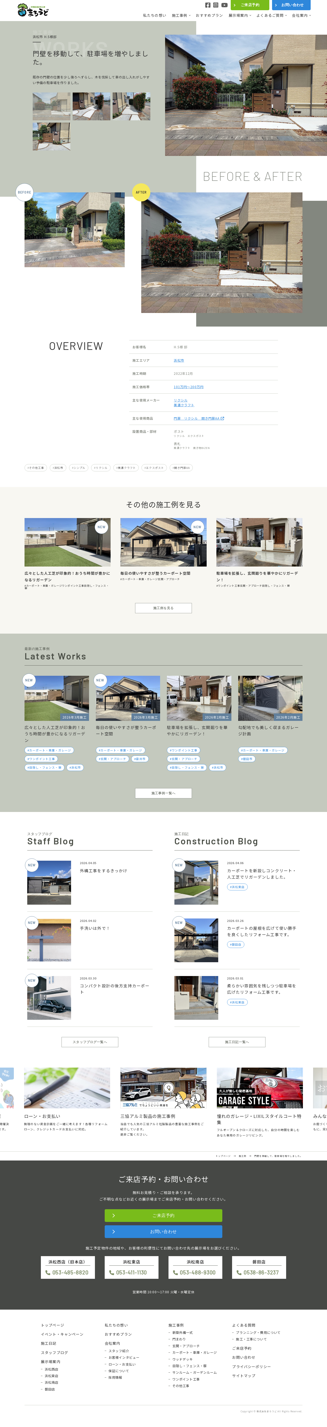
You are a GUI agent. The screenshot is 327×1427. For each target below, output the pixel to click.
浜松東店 (52, 1375)
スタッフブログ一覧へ (90, 1042)
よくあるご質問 (270, 15)
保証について (119, 1370)
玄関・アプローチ (169, 579)
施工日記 (49, 1343)
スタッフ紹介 (119, 1350)
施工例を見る (163, 608)
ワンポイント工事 (73, 585)
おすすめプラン (209, 15)
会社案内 (300, 15)
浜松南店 (52, 1382)
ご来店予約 (250, 5)
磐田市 (248, 759)
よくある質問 (243, 1325)
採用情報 (115, 1377)
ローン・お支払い (122, 1364)
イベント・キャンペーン (62, 1334)
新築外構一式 (182, 1332)
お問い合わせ (292, 5)
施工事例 (180, 15)
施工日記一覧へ (237, 1042)
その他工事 (36, 468)
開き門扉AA (182, 468)
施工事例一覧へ (163, 793)
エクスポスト (155, 468)
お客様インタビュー (124, 1357)
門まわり (179, 1339)
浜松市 (179, 360)
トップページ (52, 1325)
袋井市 (141, 759)
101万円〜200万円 (188, 386)
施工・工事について (251, 1339)
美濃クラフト (184, 404)
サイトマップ (243, 1375)
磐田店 (50, 1389)
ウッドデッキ (182, 1359)
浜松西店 (52, 1369)
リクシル (181, 400)
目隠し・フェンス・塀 (276, 585)
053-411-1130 (131, 1272)
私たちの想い (154, 15)
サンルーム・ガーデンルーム (194, 1372)
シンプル (80, 468)
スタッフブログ (54, 1352)
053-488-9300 (198, 1272)
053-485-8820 (70, 1272)
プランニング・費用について (258, 1332)
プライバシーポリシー (251, 1366)
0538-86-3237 (261, 1272)
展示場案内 (238, 15)
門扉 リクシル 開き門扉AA (199, 418)
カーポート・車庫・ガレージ (44, 585)
